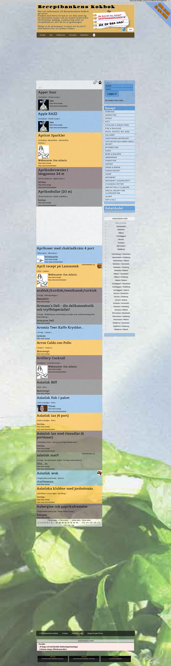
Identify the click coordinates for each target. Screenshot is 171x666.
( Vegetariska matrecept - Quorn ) (50, 478)
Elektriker (121, 230)
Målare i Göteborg (121, 277)
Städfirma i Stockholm (121, 323)
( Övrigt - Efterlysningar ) (47, 295)
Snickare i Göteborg (121, 307)
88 (60, 523)
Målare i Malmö (121, 280)
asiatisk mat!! (48, 455)
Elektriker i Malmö (121, 270)
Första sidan (52, 520)
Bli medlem (109, 100)
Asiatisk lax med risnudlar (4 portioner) (60, 435)
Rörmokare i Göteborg (121, 316)
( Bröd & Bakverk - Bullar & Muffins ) (52, 196)
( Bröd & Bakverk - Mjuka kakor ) (51, 179)
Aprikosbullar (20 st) (55, 191)
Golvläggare (121, 236)
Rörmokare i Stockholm (121, 313)
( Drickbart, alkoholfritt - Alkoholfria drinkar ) (53, 141)
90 (65, 523)
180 (72, 525)
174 (87, 523)
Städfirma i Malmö (121, 329)
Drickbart (110, 177)
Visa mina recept (55, 103)
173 (83, 523)
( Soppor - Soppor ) (44, 348)
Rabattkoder (114, 208)
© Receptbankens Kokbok (48, 633)
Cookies (65, 633)
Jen (51, 100)
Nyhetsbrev (84, 35)
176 (95, 523)
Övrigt (108, 118)
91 (68, 523)
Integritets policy (77, 633)
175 (91, 523)
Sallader (110, 135)
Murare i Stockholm (121, 293)
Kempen (42, 514)
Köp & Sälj (110, 200)
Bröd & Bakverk (113, 154)
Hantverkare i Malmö (121, 261)
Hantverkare (121, 226)
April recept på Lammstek (58, 266)
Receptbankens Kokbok (76, 7)
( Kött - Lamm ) (43, 271)
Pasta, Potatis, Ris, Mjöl (117, 132)
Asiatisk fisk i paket (53, 398)
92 (71, 523)
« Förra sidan (63, 520)
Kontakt (42, 35)
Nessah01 (43, 298)
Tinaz (51, 406)
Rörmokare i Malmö (121, 320)
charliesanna (45, 481)
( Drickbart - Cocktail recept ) (48, 363)
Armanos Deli (45, 320)
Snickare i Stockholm (121, 303)
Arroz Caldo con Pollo (54, 343)
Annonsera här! (120, 219)
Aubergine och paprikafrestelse (62, 506)
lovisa (42, 182)
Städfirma (121, 249)
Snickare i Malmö (121, 310)
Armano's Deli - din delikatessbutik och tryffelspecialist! (65, 307)
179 (68, 525)
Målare (121, 233)
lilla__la (42, 463)
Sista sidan (86, 520)
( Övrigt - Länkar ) (44, 332)
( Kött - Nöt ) (42, 387)
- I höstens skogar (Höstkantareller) (52, 649)
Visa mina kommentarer (58, 106)
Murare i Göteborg (121, 297)
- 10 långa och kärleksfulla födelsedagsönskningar (57, 647)
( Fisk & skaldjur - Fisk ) (46, 403)
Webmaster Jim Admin (52, 160)
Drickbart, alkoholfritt (117, 181)
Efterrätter (111, 147)
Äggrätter (110, 115)
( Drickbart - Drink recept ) (49, 97)
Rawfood (109, 112)
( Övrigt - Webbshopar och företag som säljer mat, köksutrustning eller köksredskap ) (66, 315)
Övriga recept (112, 171)
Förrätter (110, 161)
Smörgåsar (111, 157)
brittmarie (51, 256)
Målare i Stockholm (121, 274)
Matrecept (43, 351)
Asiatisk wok (47, 473)
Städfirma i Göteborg (121, 326)
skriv (51, 35)
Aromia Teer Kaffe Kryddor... (60, 327)
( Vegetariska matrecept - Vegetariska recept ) (55, 511)
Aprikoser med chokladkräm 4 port (65, 248)
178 (65, 525)
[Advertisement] (85, 58)
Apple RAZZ (47, 114)
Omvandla (72, 35)
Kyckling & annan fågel (117, 125)
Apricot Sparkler (51, 135)
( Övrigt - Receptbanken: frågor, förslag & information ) (59, 460)
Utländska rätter (114, 184)
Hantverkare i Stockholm (121, 254)
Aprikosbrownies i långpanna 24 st (53, 172)
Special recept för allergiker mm (115, 192)
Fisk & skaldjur (113, 128)
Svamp (108, 174)
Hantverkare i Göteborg (121, 257)
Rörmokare (121, 246)
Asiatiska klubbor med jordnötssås (65, 488)
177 (98, 523)
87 (57, 523)
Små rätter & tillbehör (117, 187)
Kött (107, 122)
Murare (121, 239)
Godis (108, 151)
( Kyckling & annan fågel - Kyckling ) (51, 493)
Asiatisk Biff (47, 382)
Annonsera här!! (86, 641)
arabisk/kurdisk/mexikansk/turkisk (67, 290)
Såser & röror (112, 167)
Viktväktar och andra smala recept (119, 143)
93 (74, 523)
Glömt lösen (119, 100)
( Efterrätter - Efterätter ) (47, 253)
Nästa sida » (76, 520)
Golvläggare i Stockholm (121, 284)
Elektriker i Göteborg (121, 267)
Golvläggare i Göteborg (121, 287)
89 (63, 523)
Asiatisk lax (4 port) (53, 415)
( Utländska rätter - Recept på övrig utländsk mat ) (57, 442)
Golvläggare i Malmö (121, 290)
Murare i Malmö (121, 300)
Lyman (41, 335)
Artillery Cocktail (51, 358)
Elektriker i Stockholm (121, 264)
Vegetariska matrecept (117, 138)
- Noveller (41, 644)
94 (77, 523)
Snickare (121, 243)
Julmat (108, 196)
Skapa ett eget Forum (95, 633)
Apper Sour (47, 92)
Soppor (109, 164)
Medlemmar (61, 35)
